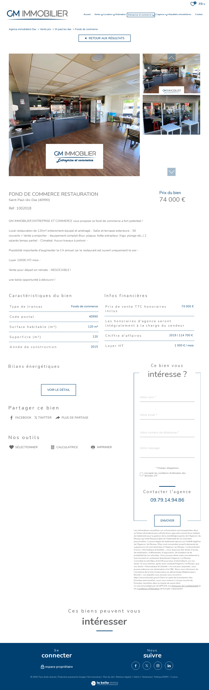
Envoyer (183, 521)
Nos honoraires (94, 677)
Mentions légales (123, 677)
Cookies (174, 677)
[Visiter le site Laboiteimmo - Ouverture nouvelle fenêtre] (104, 684)
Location (108, 14)
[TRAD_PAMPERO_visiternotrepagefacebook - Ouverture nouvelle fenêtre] (136, 666)
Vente (97, 14)
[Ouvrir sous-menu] (102, 14)
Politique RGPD (161, 677)
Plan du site (108, 677)
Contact (198, 14)
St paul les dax (63, 29)
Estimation (121, 14)
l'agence (160, 14)
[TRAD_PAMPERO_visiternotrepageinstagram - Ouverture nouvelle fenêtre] (158, 666)
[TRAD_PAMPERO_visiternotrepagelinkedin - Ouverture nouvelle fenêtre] (169, 666)
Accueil (87, 14)
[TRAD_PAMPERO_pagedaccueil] (37, 21)
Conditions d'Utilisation (164, 588)
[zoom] (74, 175)
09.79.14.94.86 (183, 500)
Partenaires (147, 677)
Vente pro (45, 29)
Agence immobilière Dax (22, 29)
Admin (137, 677)
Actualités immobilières (179, 14)
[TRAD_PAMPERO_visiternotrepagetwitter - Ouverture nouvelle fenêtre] (147, 666)
